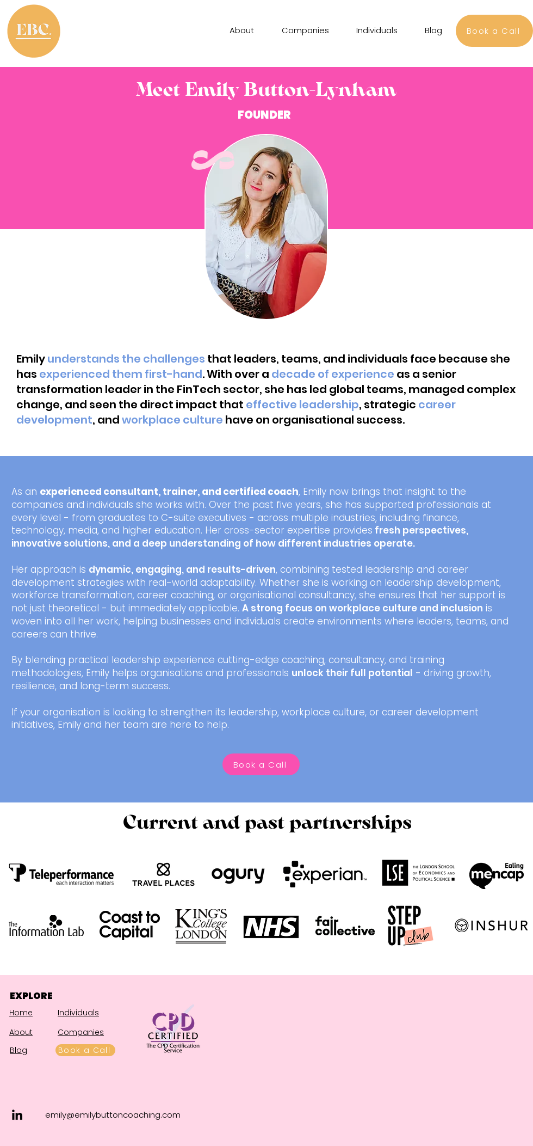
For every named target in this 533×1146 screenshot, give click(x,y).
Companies (81, 1032)
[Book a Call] (494, 31)
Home (21, 1012)
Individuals (78, 1012)
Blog (18, 1050)
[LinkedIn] (17, 1114)
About (21, 1032)
